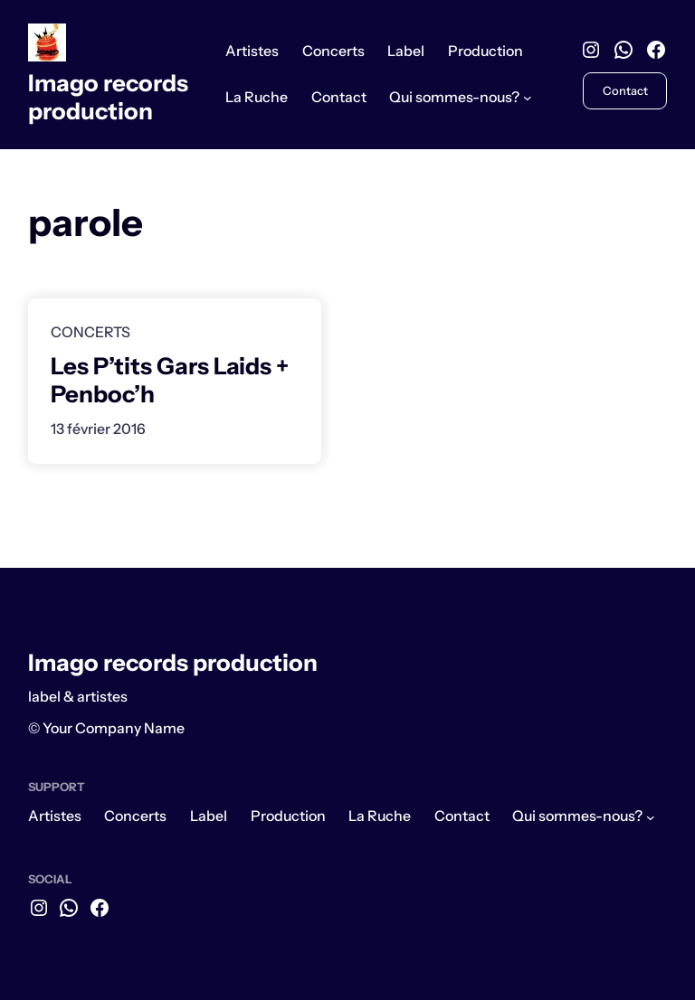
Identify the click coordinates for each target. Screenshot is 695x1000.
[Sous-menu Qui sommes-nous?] (527, 97)
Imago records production (108, 97)
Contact (625, 90)
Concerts (90, 332)
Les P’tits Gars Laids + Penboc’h (170, 380)
